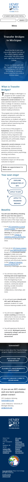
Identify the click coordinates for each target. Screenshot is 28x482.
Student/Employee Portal (14, 16)
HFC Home (14, 7)
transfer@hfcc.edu (7, 400)
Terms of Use (6, 476)
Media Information (18, 440)
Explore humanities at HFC (17, 183)
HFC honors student (19, 248)
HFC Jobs (18, 438)
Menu (14, 25)
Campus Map (6, 449)
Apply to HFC (15, 192)
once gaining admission (18, 250)
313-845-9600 (7, 450)
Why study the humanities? (13, 360)
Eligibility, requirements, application (13, 369)
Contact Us (6, 452)
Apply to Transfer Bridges (17, 200)
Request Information (18, 449)
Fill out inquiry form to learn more (13, 379)
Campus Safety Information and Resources (19, 445)
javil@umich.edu (6, 408)
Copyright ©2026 (7, 471)
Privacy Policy (6, 474)
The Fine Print (19, 452)
